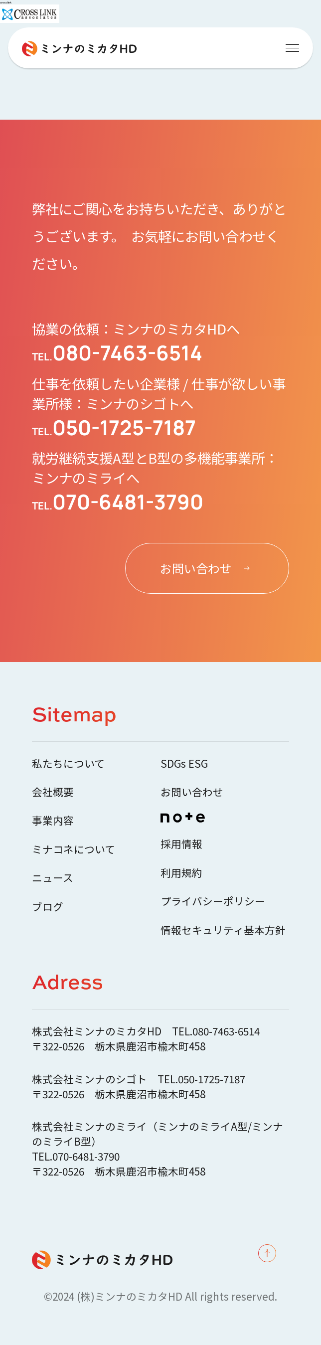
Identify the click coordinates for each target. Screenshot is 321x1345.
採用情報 (181, 843)
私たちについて (68, 763)
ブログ (47, 906)
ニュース (52, 877)
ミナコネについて (73, 848)
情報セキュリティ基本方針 (223, 929)
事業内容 (53, 820)
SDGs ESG (184, 763)
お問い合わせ (191, 791)
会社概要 (53, 791)
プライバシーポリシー (212, 900)
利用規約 (181, 872)
